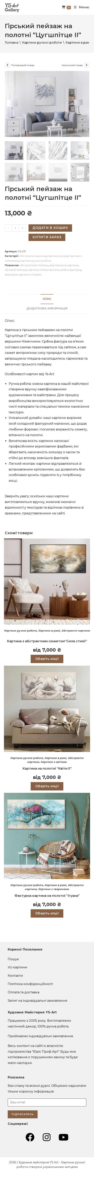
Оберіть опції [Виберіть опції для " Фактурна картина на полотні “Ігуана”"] (47, 913)
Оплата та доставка (23, 992)
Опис (47, 299)
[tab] (47, 299)
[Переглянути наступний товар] (86, 65)
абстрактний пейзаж (34, 265)
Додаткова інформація (47, 308)
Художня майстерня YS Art (38, 1162)
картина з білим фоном (43, 269)
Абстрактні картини (32, 255)
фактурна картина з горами (23, 274)
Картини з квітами (54, 761)
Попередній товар (22, 65)
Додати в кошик (50, 227)
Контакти (15, 975)
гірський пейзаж (16, 269)
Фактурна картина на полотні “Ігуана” (47, 895)
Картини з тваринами (53, 888)
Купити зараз (47, 237)
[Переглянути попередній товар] (7, 65)
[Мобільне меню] (80, 7)
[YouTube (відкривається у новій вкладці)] (63, 1137)
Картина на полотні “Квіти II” (47, 768)
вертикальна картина (63, 265)
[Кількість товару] (15, 227)
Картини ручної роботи (42, 42)
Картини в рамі (78, 42)
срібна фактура (70, 269)
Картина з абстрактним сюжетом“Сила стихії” (47, 641)
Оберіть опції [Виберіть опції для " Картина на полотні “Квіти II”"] (47, 786)
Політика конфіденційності (30, 984)
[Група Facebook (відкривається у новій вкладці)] (30, 1137)
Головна (11, 42)
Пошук (13, 959)
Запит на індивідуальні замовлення (37, 1000)
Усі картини (17, 967)
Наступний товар (72, 65)
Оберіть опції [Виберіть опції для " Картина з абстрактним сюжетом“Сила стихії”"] (47, 659)
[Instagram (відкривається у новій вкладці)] (46, 1137)
